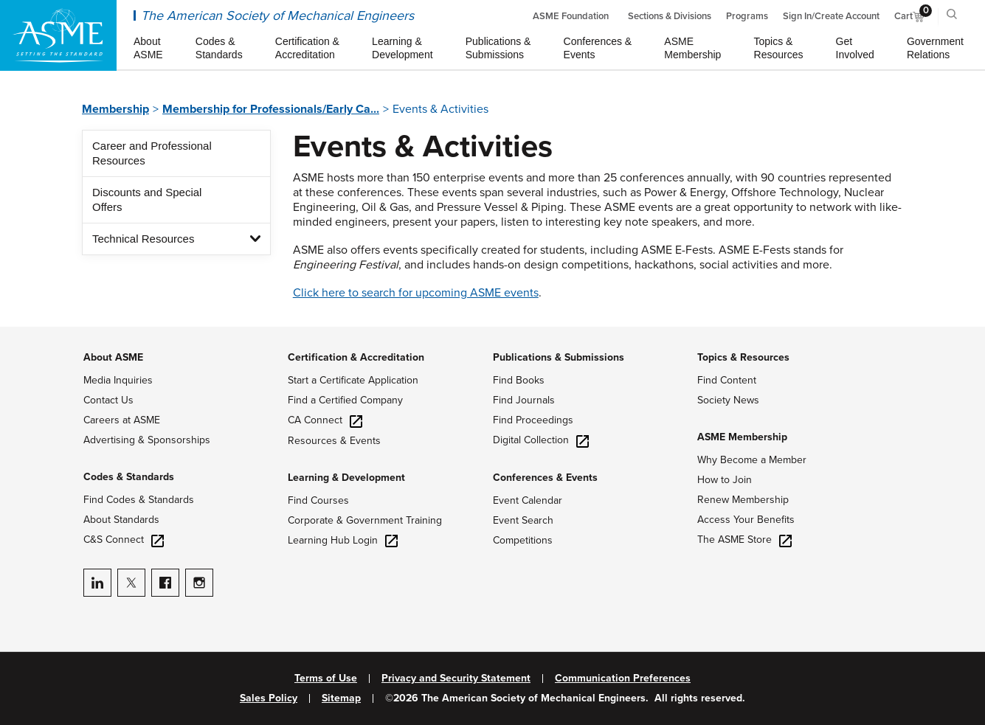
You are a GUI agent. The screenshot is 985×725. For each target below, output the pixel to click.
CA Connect (325, 420)
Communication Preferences (623, 678)
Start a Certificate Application (353, 380)
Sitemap (341, 698)
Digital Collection (541, 440)
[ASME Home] (58, 35)
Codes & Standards (128, 477)
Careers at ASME (121, 420)
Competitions (523, 540)
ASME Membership (742, 437)
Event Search (523, 520)
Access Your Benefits (746, 519)
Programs (747, 16)
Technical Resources (143, 238)
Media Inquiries (118, 380)
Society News (728, 400)
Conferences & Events (545, 477)
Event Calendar (527, 500)
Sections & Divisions (669, 16)
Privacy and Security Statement (455, 678)
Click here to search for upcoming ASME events (416, 292)
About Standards (121, 519)
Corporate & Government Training (365, 520)
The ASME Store (744, 539)
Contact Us (108, 400)
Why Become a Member (751, 460)
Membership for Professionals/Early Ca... (270, 109)
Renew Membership (743, 499)
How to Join (724, 479)
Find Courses (318, 500)
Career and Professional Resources (152, 153)
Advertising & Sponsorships (146, 440)
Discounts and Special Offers (146, 199)
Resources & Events (334, 440)
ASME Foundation (571, 16)
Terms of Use (325, 678)
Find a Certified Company (345, 400)
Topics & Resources (743, 357)
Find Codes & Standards (138, 499)
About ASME (113, 357)
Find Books (519, 380)
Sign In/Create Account (831, 16)
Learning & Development (346, 477)
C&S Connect (123, 539)
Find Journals (524, 400)
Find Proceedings (533, 420)
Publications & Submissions (558, 357)
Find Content (726, 380)
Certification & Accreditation (356, 357)
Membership (115, 109)
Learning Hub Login (343, 540)
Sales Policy (268, 698)
